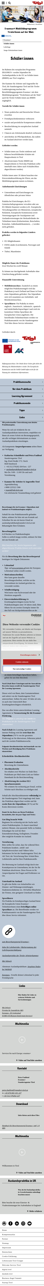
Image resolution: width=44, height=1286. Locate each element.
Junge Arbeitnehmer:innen (13, 50)
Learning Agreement (22, 396)
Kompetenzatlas (8, 1234)
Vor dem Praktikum (22, 389)
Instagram (23, 1223)
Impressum (6, 1248)
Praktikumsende (22, 403)
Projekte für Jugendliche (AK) (12, 1010)
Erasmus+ (7, 40)
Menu (3, 3)
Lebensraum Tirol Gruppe (12, 1261)
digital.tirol (6, 1269)
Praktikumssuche (22, 382)
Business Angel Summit (11, 1278)
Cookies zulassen (22, 662)
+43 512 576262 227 (11, 1096)
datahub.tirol (7, 1274)
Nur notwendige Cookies (22, 669)
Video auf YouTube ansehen (30, 1060)
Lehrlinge (7, 47)
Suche (9, 3)
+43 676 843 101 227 (12, 1093)
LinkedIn (17, 1223)
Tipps (22, 410)
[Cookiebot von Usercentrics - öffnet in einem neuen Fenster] (31, 615)
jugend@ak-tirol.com (14, 490)
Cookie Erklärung (9, 1256)
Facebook (10, 1223)
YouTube (29, 1223)
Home (4, 1230)
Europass (6, 975)
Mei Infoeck (7, 961)
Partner (5, 1239)
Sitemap (5, 1243)
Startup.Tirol (7, 1283)
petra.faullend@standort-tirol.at (15, 1090)
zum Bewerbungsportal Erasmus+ (15, 942)
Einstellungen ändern (28, 655)
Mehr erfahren (35, 1211)
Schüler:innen (9, 44)
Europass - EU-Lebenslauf (11, 1013)
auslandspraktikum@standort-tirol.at (21, 469)
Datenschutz (7, 1252)
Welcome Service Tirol (11, 1265)
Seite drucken (4, 1223)
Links (22, 417)
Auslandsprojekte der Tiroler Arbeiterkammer (20, 955)
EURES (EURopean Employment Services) (17, 1016)
